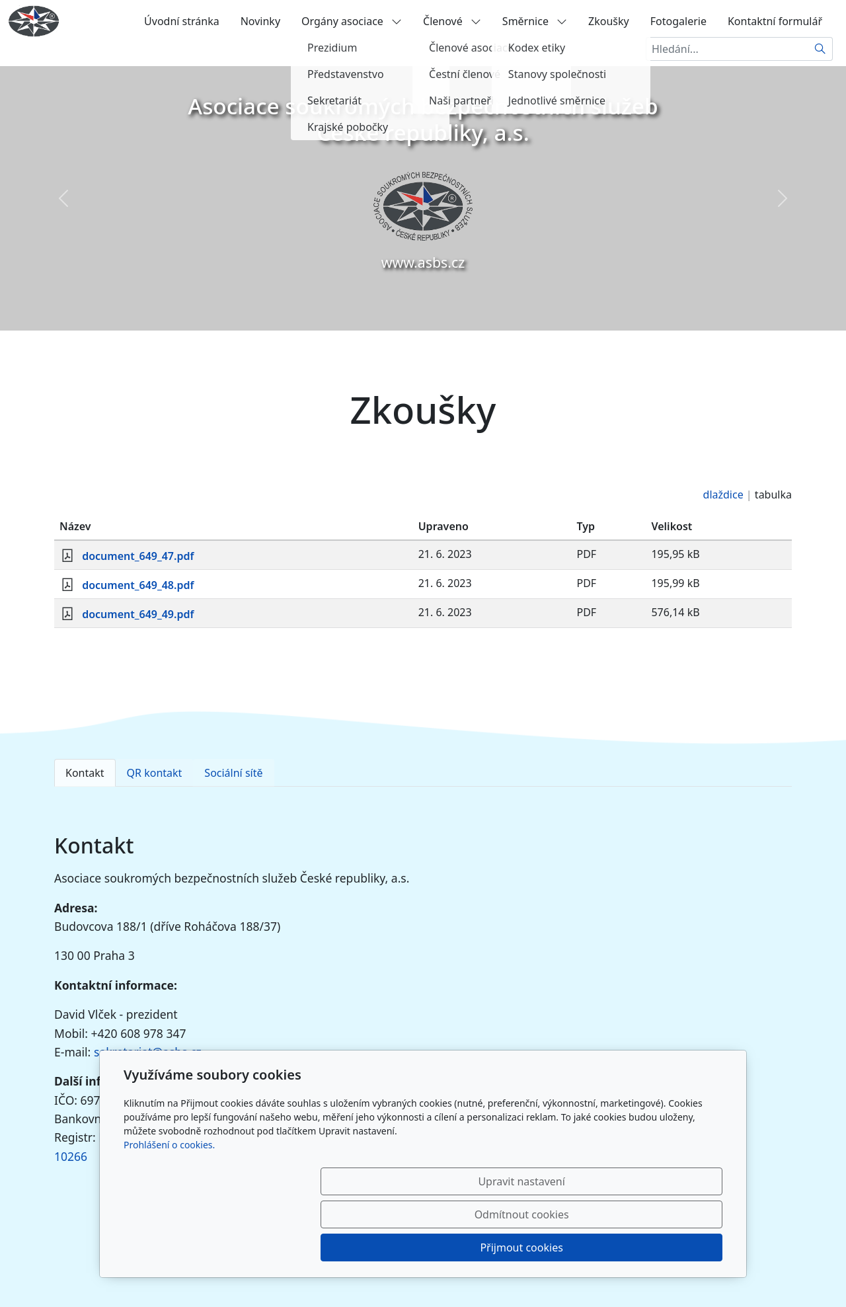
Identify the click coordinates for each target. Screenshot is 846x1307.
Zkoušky (608, 21)
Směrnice (534, 21)
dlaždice (723, 494)
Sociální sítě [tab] (233, 773)
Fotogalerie (678, 21)
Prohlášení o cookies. (169, 1211)
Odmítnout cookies (527, 1247)
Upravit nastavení (394, 1247)
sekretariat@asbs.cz (148, 1052)
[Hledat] (820, 49)
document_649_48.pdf (138, 585)
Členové (452, 21)
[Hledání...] (727, 49)
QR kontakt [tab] (154, 773)
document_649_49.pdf (138, 614)
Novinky (260, 21)
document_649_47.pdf (138, 556)
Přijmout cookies (658, 1247)
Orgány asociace (351, 21)
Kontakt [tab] (84, 773)
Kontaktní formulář (775, 21)
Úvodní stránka (181, 21)
